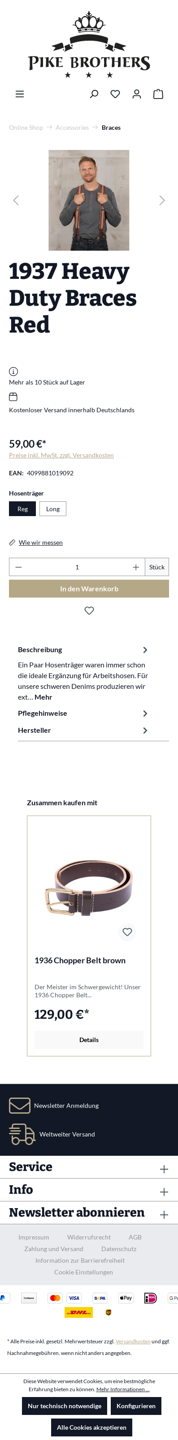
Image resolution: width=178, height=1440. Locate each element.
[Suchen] (93, 94)
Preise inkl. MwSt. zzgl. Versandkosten (61, 455)
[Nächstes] (162, 200)
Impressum (33, 1237)
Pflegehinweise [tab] (84, 713)
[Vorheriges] (15, 200)
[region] (89, 200)
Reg (22, 509)
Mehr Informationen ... (123, 1389)
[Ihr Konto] (137, 94)
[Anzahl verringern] (18, 567)
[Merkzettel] (115, 94)
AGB (135, 1237)
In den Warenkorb (89, 588)
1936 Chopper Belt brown (80, 960)
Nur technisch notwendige (64, 1406)
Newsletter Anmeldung (66, 1105)
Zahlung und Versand (53, 1248)
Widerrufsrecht (89, 1237)
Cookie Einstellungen (83, 1272)
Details (89, 1039)
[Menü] (19, 94)
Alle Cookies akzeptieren (91, 1427)
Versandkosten (133, 1341)
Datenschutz (118, 1248)
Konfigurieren (136, 1406)
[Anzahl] (77, 567)
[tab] (84, 673)
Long (53, 509)
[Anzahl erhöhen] (136, 567)
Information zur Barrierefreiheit (80, 1260)
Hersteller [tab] (84, 730)
